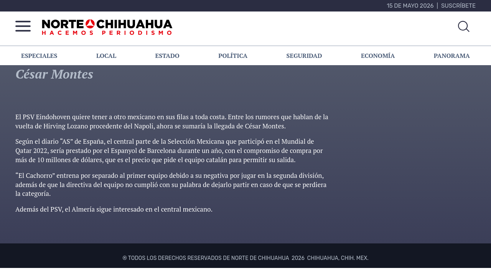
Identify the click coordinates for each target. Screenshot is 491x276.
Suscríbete (458, 5)
